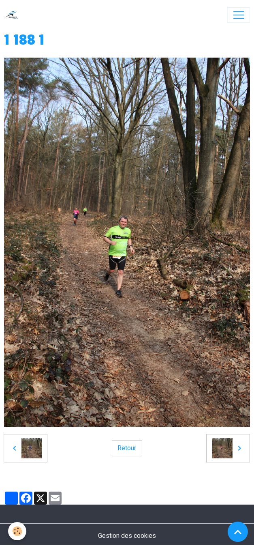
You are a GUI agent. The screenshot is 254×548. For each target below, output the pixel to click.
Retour (126, 448)
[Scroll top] (238, 532)
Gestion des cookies (127, 535)
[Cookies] (17, 531)
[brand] (13, 15)
